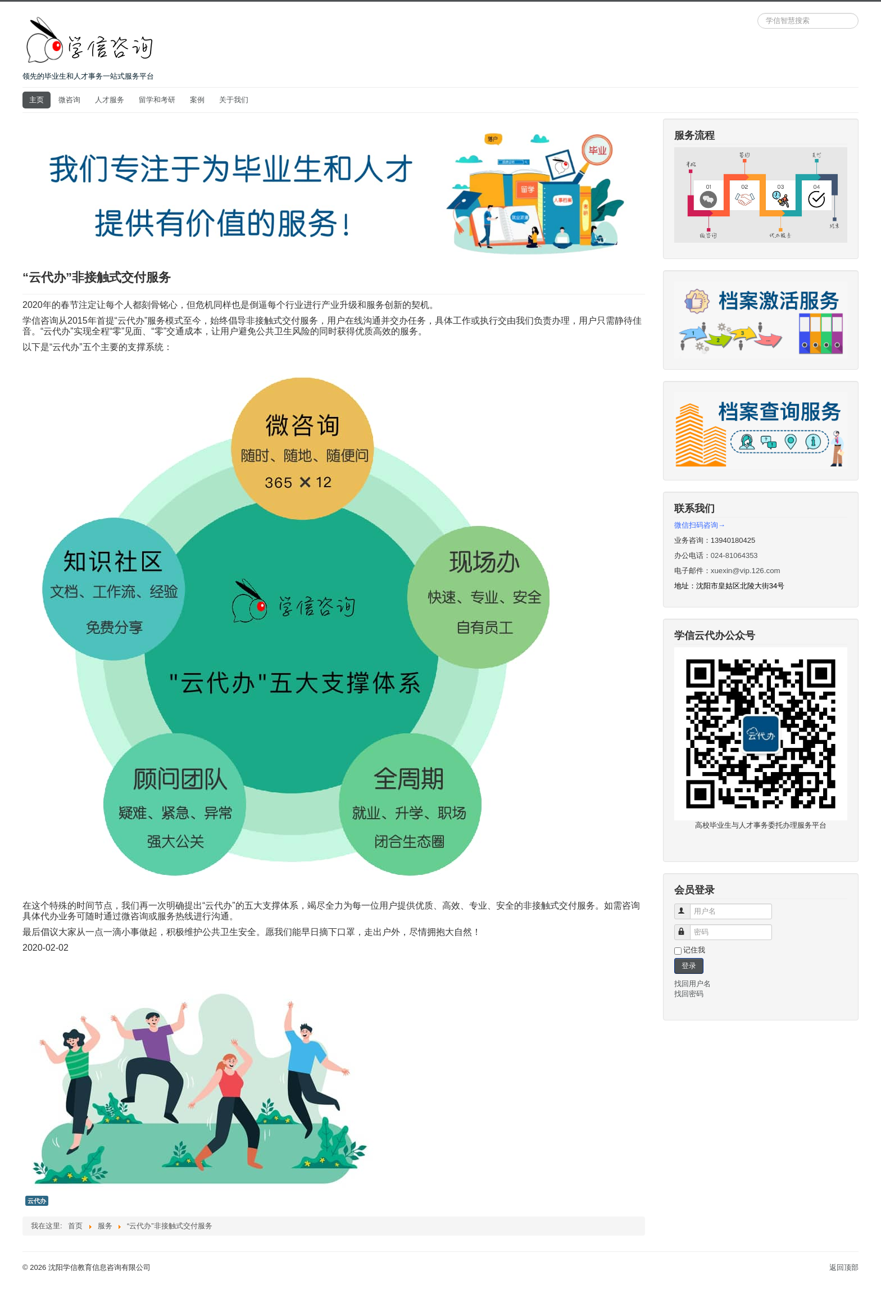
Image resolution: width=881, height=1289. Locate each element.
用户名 (687, 906)
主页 (36, 100)
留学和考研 (157, 100)
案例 (197, 100)
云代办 (37, 1200)
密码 (687, 927)
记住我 (694, 950)
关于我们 (233, 100)
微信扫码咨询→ (699, 525)
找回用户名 (692, 983)
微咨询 (69, 100)
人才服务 (109, 100)
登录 (689, 965)
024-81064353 (734, 555)
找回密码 (688, 994)
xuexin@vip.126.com (745, 570)
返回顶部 (844, 1267)
